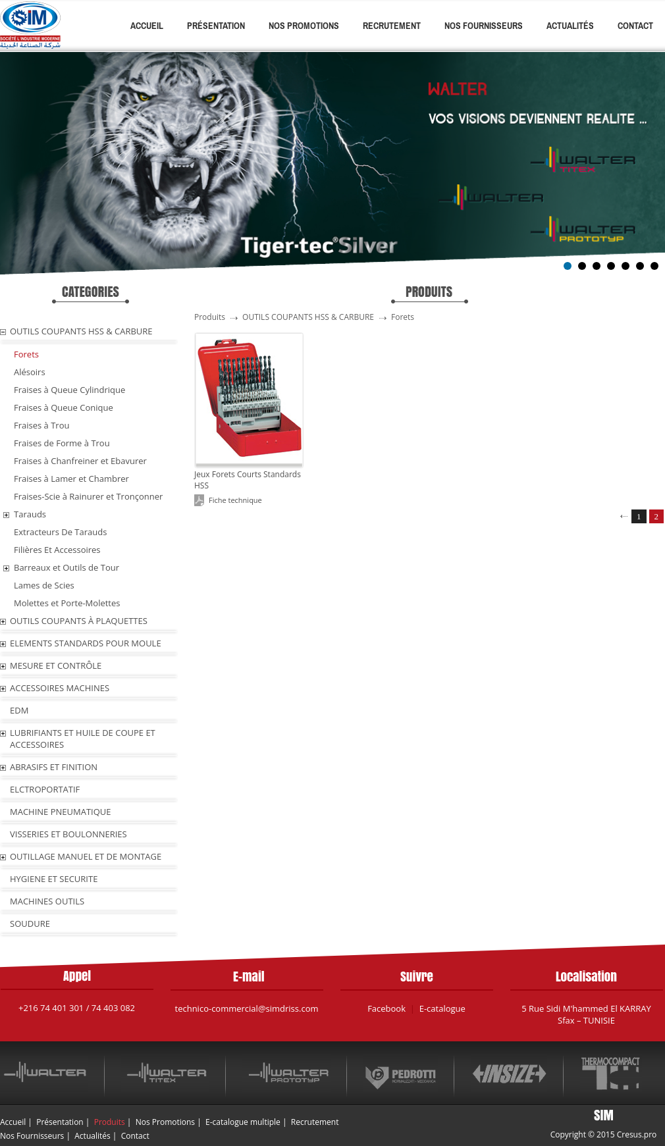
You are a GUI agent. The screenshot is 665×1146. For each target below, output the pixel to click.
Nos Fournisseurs (483, 25)
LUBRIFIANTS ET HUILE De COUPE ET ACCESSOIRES (82, 738)
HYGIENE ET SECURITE (53, 879)
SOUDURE (30, 923)
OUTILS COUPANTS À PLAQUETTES (78, 621)
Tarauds (30, 514)
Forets (26, 354)
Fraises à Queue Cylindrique (69, 390)
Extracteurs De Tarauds (60, 532)
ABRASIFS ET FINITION (53, 767)
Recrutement (392, 25)
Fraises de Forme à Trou (62, 443)
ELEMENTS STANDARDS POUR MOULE (85, 643)
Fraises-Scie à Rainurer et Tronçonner (88, 496)
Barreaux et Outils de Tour (66, 567)
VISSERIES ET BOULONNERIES (68, 834)
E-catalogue (442, 1008)
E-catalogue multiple (242, 1122)
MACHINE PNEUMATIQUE (60, 812)
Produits (109, 1122)
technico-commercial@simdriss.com (247, 1008)
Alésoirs (29, 372)
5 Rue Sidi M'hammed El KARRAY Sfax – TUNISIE (586, 1014)
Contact (635, 25)
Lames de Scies (44, 585)
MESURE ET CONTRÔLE (55, 665)
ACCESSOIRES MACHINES (59, 688)
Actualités (570, 25)
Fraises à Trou (41, 425)
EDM (19, 710)
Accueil (146, 25)
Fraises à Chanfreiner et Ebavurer (80, 461)
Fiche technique (235, 500)
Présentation (216, 25)
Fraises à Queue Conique (63, 407)
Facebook (386, 1008)
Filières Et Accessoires (57, 550)
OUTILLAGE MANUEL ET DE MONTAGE (85, 856)
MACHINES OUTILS (47, 901)
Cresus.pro (637, 1134)
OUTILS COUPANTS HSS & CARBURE (81, 331)
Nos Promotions (304, 25)
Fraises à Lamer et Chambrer (71, 478)
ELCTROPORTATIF (45, 789)
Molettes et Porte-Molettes (67, 603)
